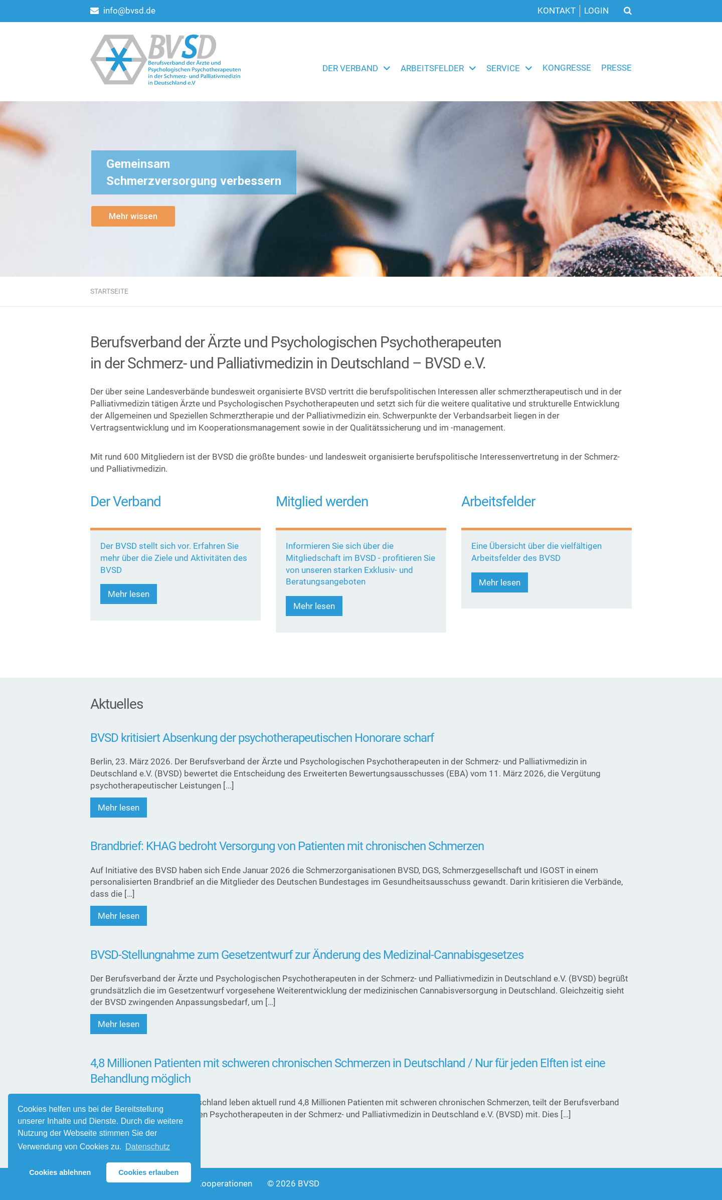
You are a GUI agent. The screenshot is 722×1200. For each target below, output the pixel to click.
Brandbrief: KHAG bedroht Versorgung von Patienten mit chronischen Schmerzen (287, 846)
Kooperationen (224, 1183)
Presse (616, 68)
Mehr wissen (133, 216)
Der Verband (350, 68)
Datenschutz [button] (147, 1146)
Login (596, 11)
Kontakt (556, 11)
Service (503, 68)
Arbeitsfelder (432, 68)
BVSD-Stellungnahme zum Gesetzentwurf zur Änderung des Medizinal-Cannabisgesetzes (306, 955)
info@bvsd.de (122, 11)
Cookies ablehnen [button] (60, 1172)
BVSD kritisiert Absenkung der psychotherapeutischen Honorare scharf (262, 738)
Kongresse (567, 68)
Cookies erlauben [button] (148, 1172)
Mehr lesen (128, 594)
